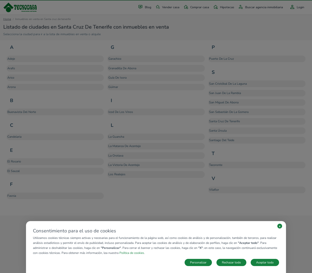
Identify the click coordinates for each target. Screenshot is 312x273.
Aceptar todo (265, 262)
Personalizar (198, 262)
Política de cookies (131, 253)
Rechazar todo (231, 262)
